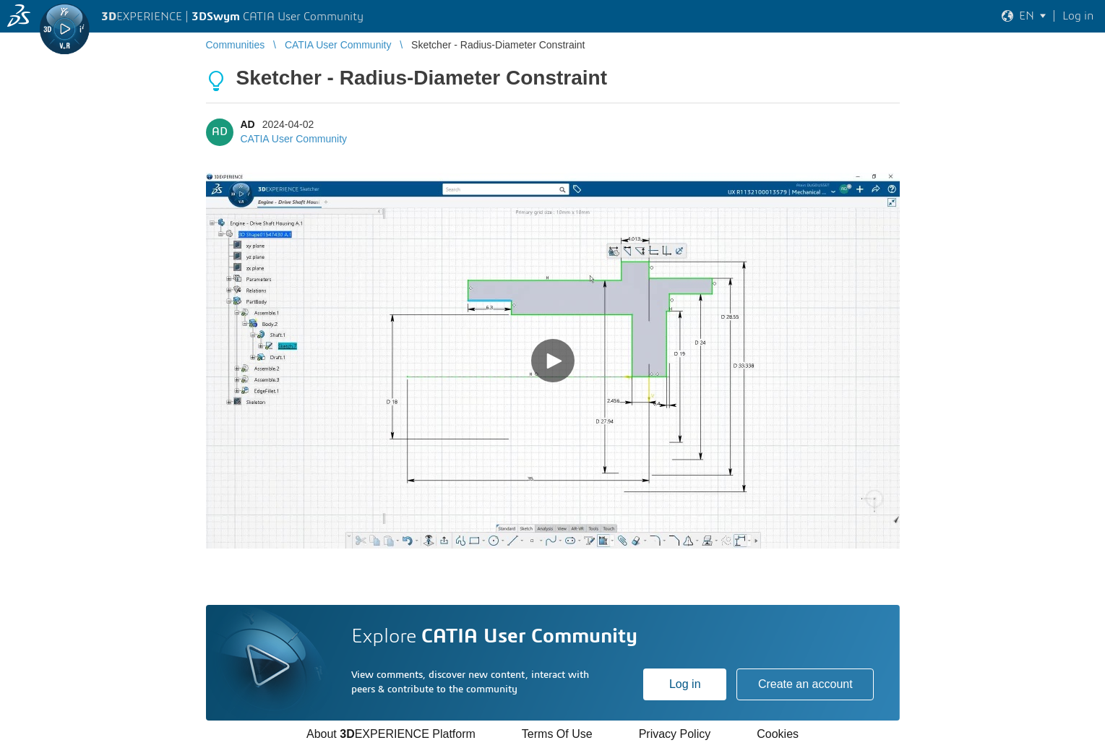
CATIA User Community (294, 139)
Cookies (778, 734)
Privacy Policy (675, 734)
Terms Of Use (557, 734)
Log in (685, 684)
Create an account (805, 684)
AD (248, 124)
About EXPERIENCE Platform (391, 734)
